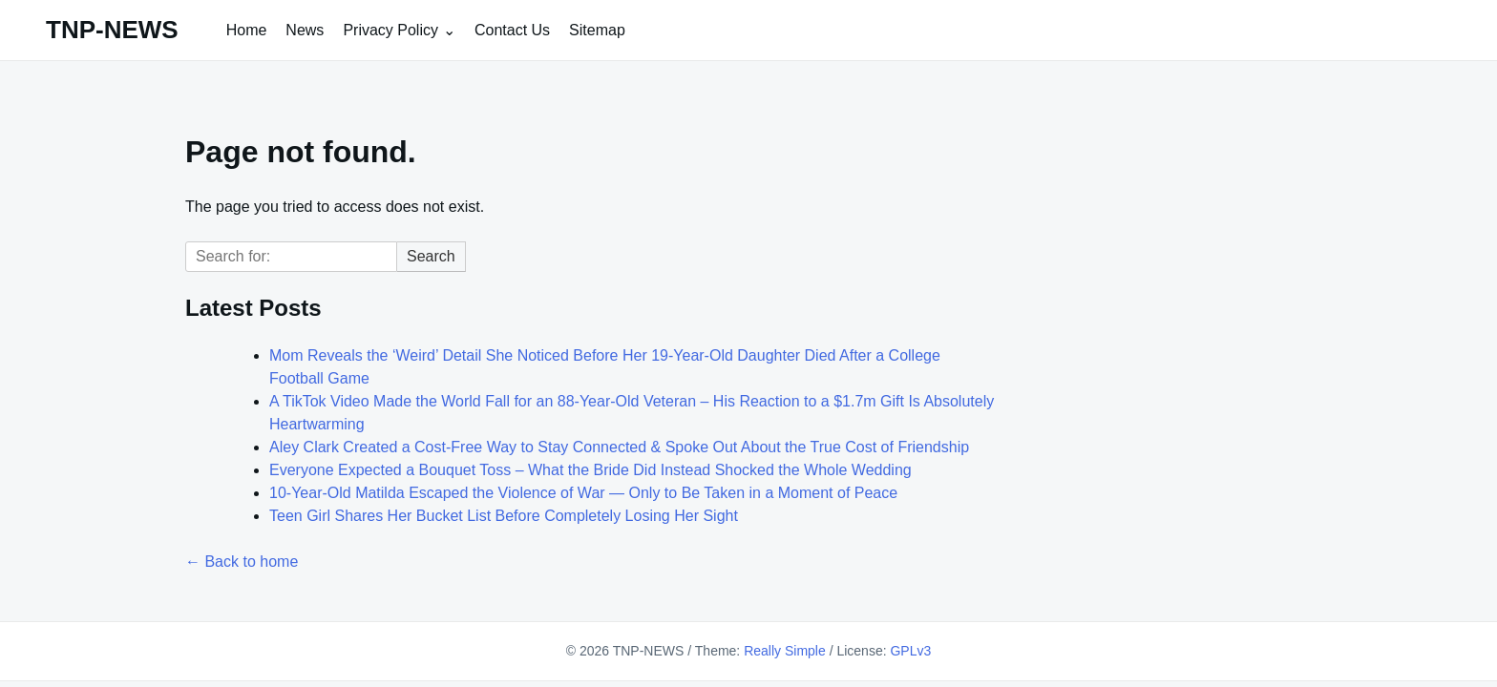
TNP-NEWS (112, 29)
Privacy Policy (390, 30)
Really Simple (785, 650)
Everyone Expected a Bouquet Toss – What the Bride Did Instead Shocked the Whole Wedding (590, 470)
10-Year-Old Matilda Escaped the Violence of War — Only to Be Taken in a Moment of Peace (583, 493)
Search (431, 256)
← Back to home (241, 561)
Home (246, 30)
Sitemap (597, 30)
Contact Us (512, 30)
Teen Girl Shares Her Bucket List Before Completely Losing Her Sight (503, 516)
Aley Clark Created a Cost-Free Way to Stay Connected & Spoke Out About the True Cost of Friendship (619, 447)
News (304, 30)
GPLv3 (910, 650)
